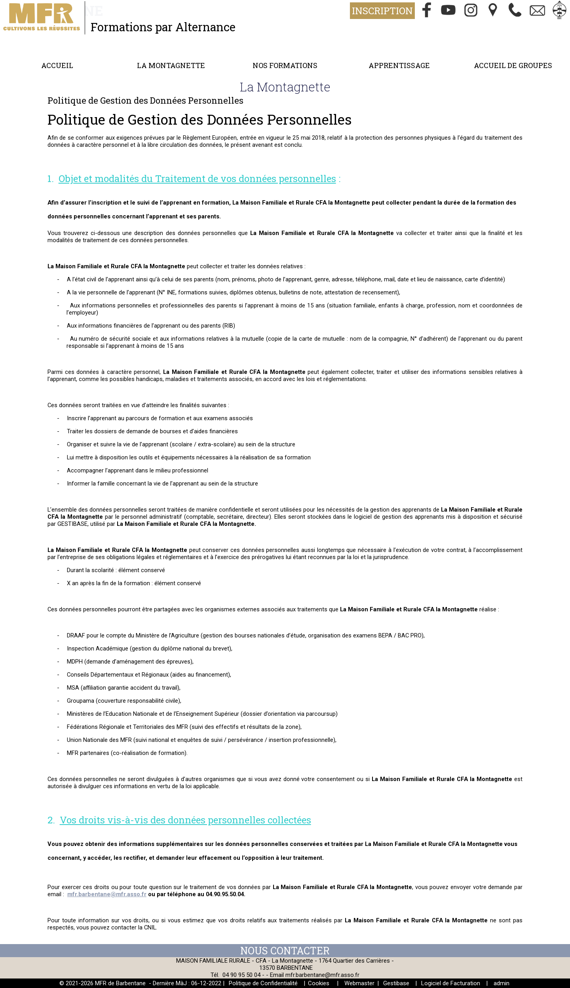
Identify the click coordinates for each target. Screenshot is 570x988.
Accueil (57, 65)
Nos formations (285, 65)
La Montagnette (171, 65)
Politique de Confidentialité (263, 983)
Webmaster (359, 983)
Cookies (318, 983)
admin (501, 983)
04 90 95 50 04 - (244, 975)
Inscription (382, 10)
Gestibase (396, 983)
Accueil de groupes (513, 65)
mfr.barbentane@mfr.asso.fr (322, 975)
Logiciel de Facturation (450, 983)
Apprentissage (399, 65)
